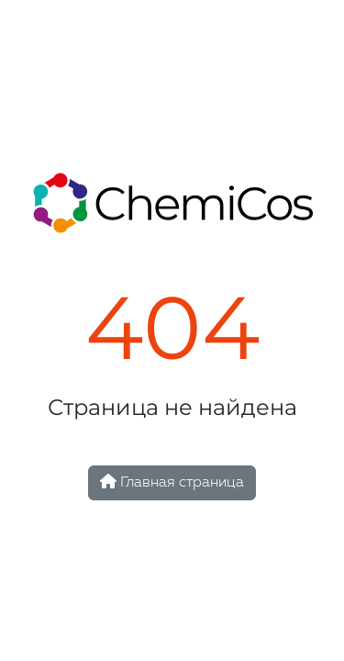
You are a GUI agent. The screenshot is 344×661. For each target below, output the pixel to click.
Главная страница (172, 482)
